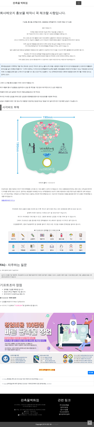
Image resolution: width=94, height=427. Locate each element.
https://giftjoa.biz (19, 302)
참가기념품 (64, 410)
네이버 (4, 305)
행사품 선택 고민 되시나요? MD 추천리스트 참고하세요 (22, 379)
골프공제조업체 (64, 414)
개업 (50, 72)
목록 (91, 372)
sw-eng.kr (55, 424)
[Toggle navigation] (78, 3)
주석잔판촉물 (64, 405)
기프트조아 (51, 183)
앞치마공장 (64, 407)
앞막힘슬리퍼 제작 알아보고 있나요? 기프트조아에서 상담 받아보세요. (26, 384)
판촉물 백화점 (20, 3)
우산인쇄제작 (64, 412)
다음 (9, 305)
